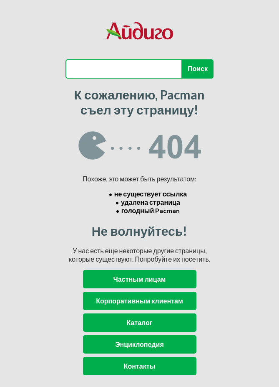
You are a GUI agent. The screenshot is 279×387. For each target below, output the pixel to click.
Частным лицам (139, 279)
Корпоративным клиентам (139, 301)
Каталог (140, 322)
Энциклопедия (139, 344)
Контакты (139, 366)
